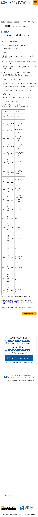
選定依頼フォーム (9, 430)
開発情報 (6, 469)
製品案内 (5, 390)
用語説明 (6, 461)
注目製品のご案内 (9, 442)
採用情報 (6, 488)
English (5, 496)
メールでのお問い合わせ (20, 358)
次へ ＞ (10, 313)
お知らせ (6, 484)
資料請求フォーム (9, 434)
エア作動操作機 (8, 407)
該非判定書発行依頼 (10, 438)
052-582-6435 (19, 341)
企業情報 (6, 480)
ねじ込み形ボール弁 (10, 395)
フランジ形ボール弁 (29, 395)
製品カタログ (7, 446)
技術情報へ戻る (29, 313)
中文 (4, 498)
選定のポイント (8, 426)
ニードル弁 (7, 403)
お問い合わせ (7, 492)
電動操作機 (26, 403)
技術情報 (5, 452)
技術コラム (7, 465)
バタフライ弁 (27, 399)
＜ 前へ (3, 313)
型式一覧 (6, 413)
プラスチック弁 (8, 399)
